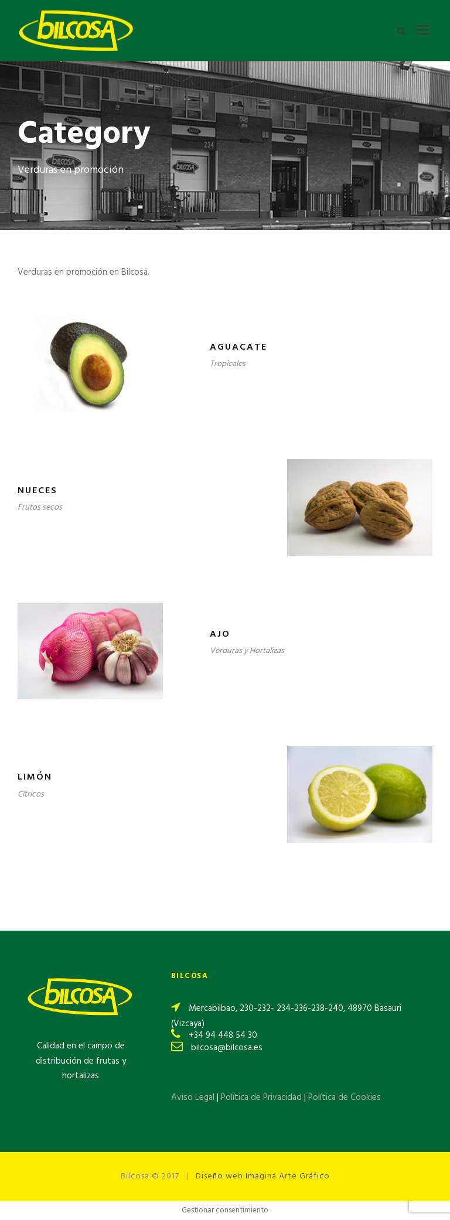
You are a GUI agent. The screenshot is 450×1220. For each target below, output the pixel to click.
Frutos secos (40, 507)
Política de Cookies (344, 1098)
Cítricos (31, 794)
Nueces (37, 490)
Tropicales (228, 364)
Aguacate (238, 347)
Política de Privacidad (262, 1098)
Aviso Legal (192, 1098)
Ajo (220, 634)
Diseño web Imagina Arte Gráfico (263, 1176)
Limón (35, 777)
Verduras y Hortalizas (247, 651)
